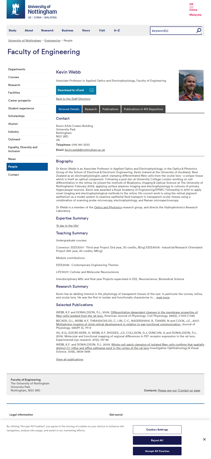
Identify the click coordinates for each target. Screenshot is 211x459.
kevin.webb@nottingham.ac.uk (85, 150)
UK (191, 4)
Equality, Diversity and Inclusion (22, 149)
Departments (16, 69)
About (29, 30)
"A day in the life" (67, 226)
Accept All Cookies (157, 453)
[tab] (69, 109)
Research (47, 30)
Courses (13, 77)
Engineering (52, 40)
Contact (13, 174)
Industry (13, 132)
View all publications (69, 359)
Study (12, 30)
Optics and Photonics (108, 207)
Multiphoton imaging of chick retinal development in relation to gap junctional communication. (118, 324)
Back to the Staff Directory (73, 99)
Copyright (16, 421)
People (13, 167)
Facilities (14, 92)
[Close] (204, 441)
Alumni (13, 124)
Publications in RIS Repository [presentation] (143, 109)
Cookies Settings (157, 431)
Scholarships (16, 116)
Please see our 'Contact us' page (179, 390)
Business (67, 30)
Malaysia (195, 15)
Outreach (14, 139)
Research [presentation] (91, 109)
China (193, 10)
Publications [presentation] (110, 109)
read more (163, 297)
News (86, 30)
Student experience (21, 108)
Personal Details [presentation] (69, 109)
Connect (115, 421)
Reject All (157, 442)
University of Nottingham (24, 40)
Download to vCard (71, 90)
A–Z (117, 30)
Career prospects (19, 100)
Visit (102, 30)
